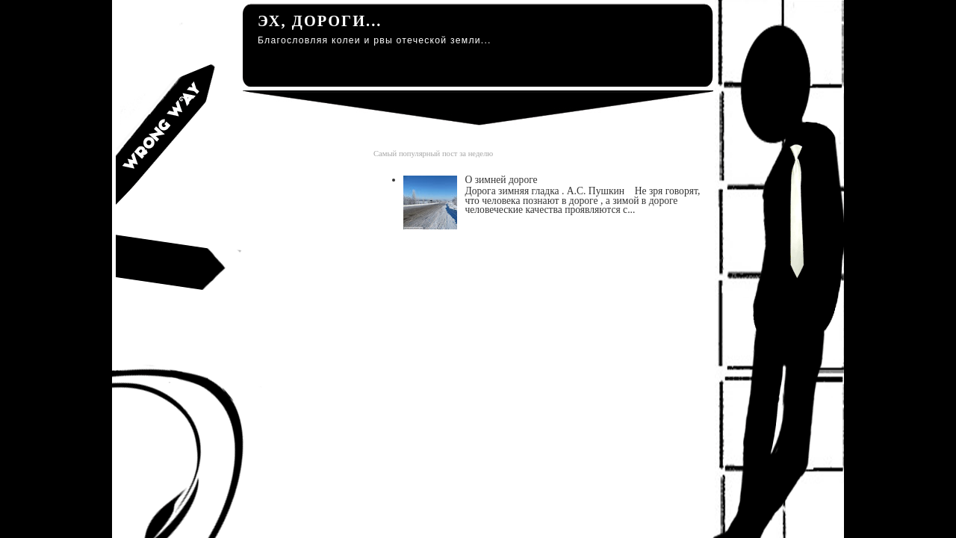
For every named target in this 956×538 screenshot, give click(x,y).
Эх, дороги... (320, 21)
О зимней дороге (501, 179)
